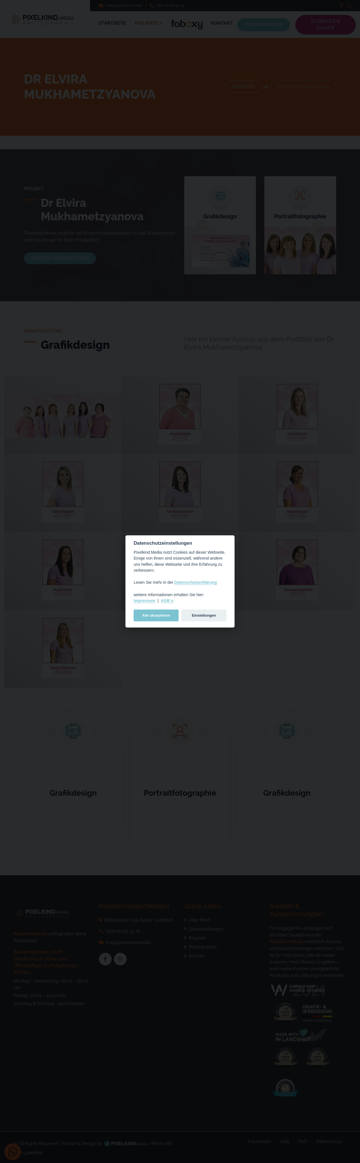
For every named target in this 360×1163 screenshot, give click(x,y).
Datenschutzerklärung (195, 582)
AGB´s (167, 600)
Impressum (144, 600)
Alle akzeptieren (156, 615)
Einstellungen (204, 615)
